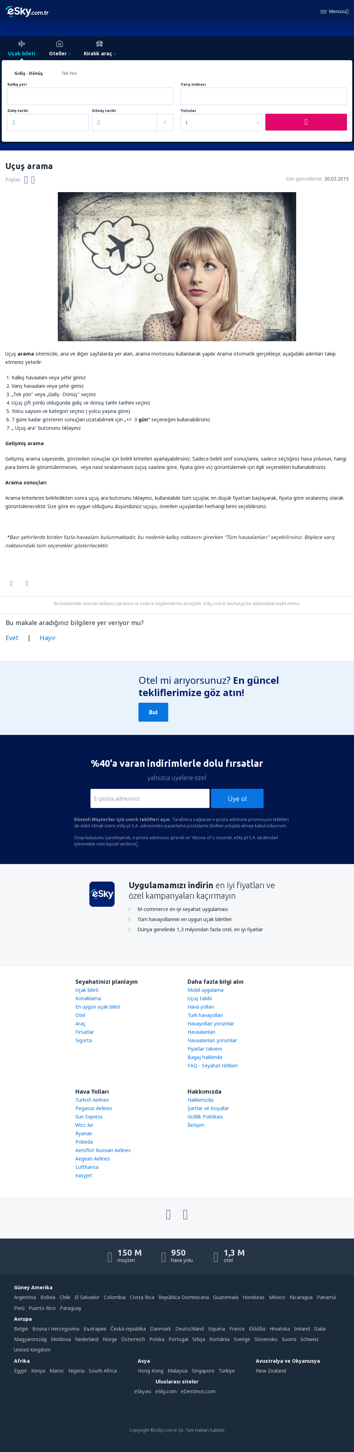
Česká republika (128, 1328)
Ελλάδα (257, 1328)
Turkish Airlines (92, 1099)
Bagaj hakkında (205, 1057)
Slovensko (266, 1339)
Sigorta (83, 1040)
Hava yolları (201, 1006)
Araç (80, 1023)
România (219, 1339)
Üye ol (237, 798)
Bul (153, 712)
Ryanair (83, 1133)
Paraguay (70, 1308)
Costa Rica (142, 1297)
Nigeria (76, 1370)
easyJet (83, 1175)
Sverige (242, 1339)
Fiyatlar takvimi (205, 1048)
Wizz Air (84, 1125)
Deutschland (189, 1328)
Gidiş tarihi (17, 110)
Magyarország (30, 1339)
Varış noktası (193, 84)
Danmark (160, 1328)
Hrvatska (280, 1328)
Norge (110, 1339)
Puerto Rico (42, 1308)
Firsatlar (84, 1032)
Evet (12, 637)
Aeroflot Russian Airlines (103, 1150)
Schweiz (309, 1339)
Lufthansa (86, 1167)
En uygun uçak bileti (97, 1006)
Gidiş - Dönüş (28, 73)
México (277, 1297)
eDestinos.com (198, 1391)
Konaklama (88, 998)
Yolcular (188, 110)
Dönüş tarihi (104, 110)
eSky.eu (142, 1391)
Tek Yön (69, 73)
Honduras (254, 1297)
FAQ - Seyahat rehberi (213, 1065)
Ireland (302, 1328)
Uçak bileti (86, 990)
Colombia (114, 1297)
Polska (156, 1339)
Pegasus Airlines (93, 1108)
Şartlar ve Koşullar (208, 1108)
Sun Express (89, 1116)
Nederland (86, 1339)
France (237, 1328)
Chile (65, 1297)
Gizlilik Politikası (205, 1116)
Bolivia (47, 1297)
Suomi (289, 1339)
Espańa (216, 1328)
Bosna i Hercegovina (55, 1328)
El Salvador (87, 1297)
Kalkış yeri (17, 84)
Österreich (133, 1339)
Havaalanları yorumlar (212, 1040)
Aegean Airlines (92, 1158)
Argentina (25, 1297)
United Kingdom (32, 1349)
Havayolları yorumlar (211, 1023)
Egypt (20, 1370)
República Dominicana (183, 1297)
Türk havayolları (205, 1015)
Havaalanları (201, 1032)
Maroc (56, 1370)
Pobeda (84, 1141)
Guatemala (225, 1297)
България (94, 1328)
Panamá (326, 1297)
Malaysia (178, 1370)
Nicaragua (301, 1297)
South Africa (103, 1370)
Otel (80, 1015)
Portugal (178, 1339)
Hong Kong (150, 1370)
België (21, 1328)
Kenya (38, 1370)
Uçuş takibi (200, 998)
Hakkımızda (200, 1099)
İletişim (196, 1125)
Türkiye (227, 1370)
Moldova (61, 1339)
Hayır (48, 637)
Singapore (203, 1370)
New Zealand (271, 1370)
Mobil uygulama (206, 990)
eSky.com (166, 1391)
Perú (19, 1308)
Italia (320, 1328)
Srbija (198, 1339)
